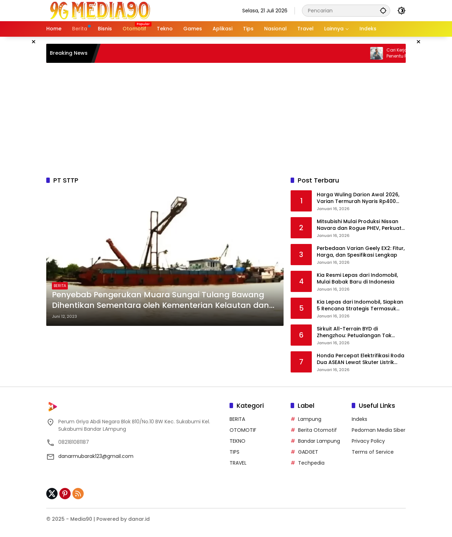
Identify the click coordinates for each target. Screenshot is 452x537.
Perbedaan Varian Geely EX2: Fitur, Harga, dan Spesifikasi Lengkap (361, 252)
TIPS (234, 451)
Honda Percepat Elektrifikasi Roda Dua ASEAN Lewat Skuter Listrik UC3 (360, 359)
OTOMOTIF (243, 430)
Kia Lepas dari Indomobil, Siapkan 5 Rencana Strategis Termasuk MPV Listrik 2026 (360, 305)
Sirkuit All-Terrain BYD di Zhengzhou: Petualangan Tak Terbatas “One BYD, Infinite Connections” (354, 332)
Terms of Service (373, 451)
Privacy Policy (368, 440)
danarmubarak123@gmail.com (95, 456)
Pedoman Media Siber (378, 430)
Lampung (309, 419)
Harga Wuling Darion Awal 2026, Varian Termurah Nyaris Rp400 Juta (358, 198)
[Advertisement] (226, 119)
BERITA (60, 285)
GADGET (308, 451)
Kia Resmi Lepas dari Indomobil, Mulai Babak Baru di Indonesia (357, 279)
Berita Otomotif (317, 430)
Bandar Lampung (319, 440)
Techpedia (311, 462)
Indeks (359, 419)
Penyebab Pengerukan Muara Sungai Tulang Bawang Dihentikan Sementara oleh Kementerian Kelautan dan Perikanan (160, 300)
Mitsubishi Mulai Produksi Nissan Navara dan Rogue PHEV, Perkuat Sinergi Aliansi (359, 225)
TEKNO (237, 440)
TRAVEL (238, 462)
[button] (383, 10)
